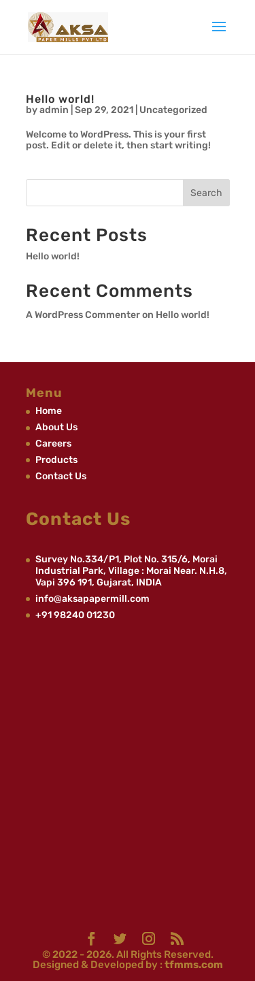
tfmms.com (193, 965)
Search (206, 193)
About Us (56, 427)
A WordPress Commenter (83, 315)
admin (54, 110)
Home (48, 411)
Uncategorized (173, 110)
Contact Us (60, 476)
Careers (53, 443)
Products (56, 460)
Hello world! (60, 99)
